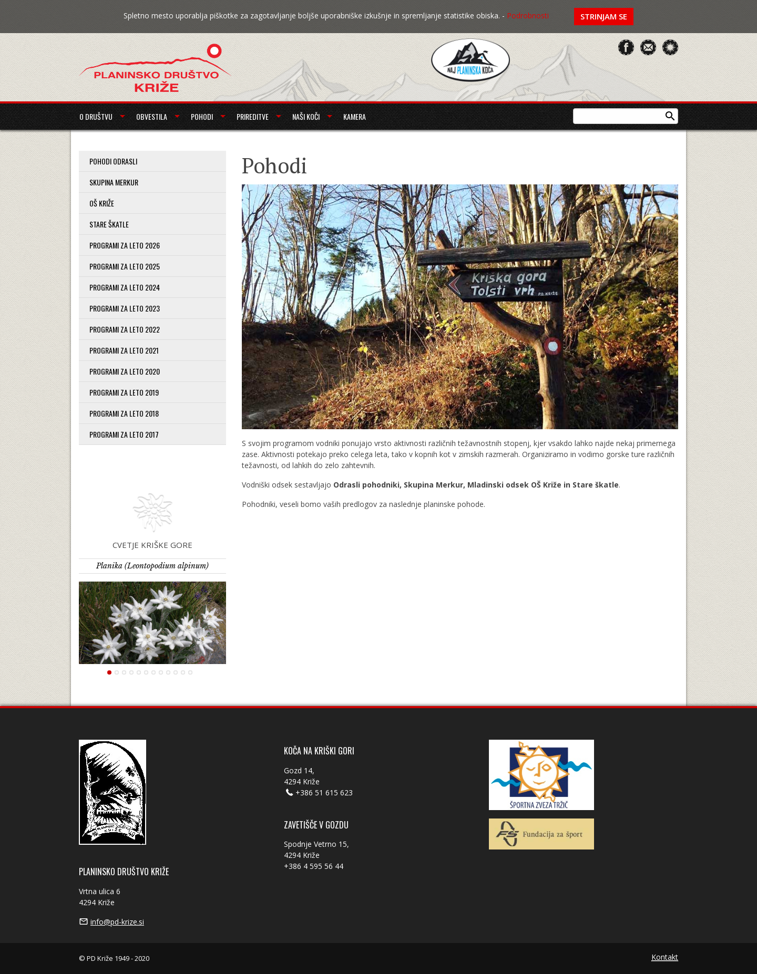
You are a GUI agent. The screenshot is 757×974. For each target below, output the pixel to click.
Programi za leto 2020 (124, 371)
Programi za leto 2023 (124, 308)
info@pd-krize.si (117, 922)
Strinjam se (603, 16)
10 (175, 672)
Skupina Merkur (113, 182)
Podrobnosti (528, 15)
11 (183, 672)
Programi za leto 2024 (124, 287)
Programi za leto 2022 (124, 329)
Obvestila (151, 116)
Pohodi (202, 116)
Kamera (354, 116)
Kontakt (664, 957)
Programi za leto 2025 (124, 266)
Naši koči (306, 116)
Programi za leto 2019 (124, 392)
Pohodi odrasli (113, 161)
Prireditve (253, 116)
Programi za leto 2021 (124, 350)
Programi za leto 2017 (124, 434)
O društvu (95, 116)
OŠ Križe (101, 203)
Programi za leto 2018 (124, 413)
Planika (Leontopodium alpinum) (152, 566)
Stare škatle (109, 224)
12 (190, 672)
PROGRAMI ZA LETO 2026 (124, 245)
